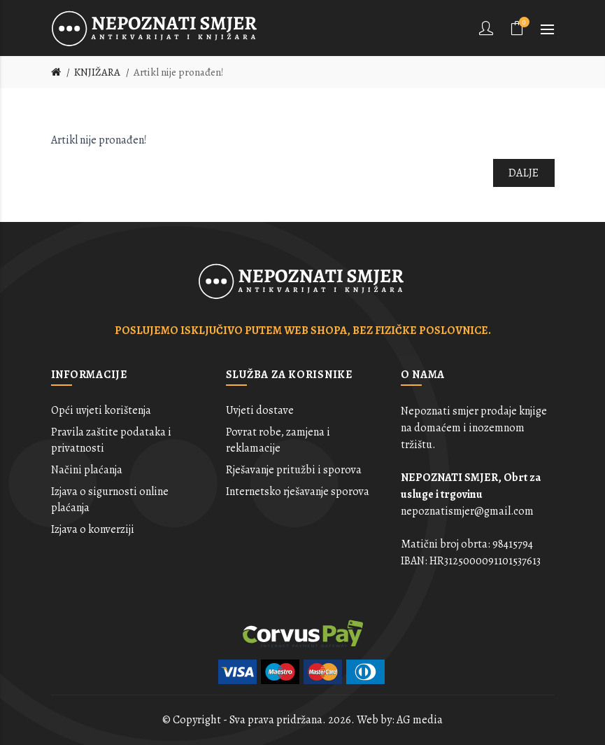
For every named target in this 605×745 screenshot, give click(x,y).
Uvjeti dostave (260, 410)
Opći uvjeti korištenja (101, 410)
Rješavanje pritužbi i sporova (294, 470)
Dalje (523, 173)
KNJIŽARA (97, 72)
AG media (420, 719)
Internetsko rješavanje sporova (297, 491)
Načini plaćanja (86, 470)
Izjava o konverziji (92, 529)
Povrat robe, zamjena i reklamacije (278, 439)
